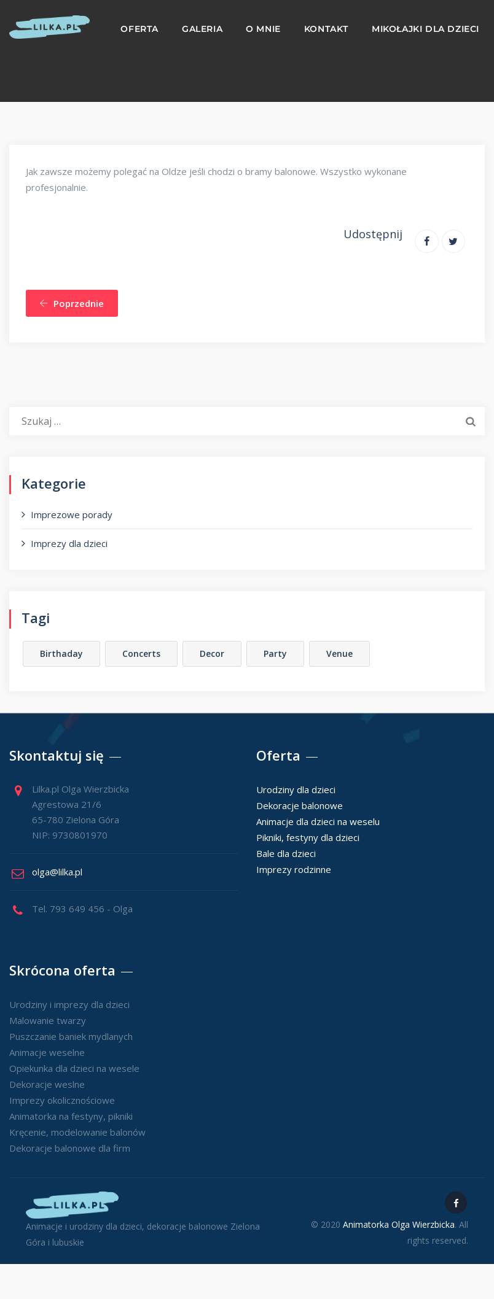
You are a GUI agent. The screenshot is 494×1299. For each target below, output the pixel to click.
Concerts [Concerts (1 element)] (141, 653)
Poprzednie (71, 303)
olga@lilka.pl (57, 872)
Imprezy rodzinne (293, 869)
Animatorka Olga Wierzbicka (399, 1224)
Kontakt (326, 28)
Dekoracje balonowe (299, 805)
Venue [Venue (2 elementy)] (339, 653)
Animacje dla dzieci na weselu (318, 821)
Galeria (202, 28)
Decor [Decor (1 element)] (212, 653)
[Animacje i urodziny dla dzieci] (49, 27)
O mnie (263, 28)
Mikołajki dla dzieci (425, 28)
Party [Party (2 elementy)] (275, 653)
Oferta (139, 28)
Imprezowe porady (71, 514)
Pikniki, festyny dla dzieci (307, 837)
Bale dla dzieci (286, 853)
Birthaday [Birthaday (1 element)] (61, 653)
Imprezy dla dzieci (69, 543)
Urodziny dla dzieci (295, 789)
